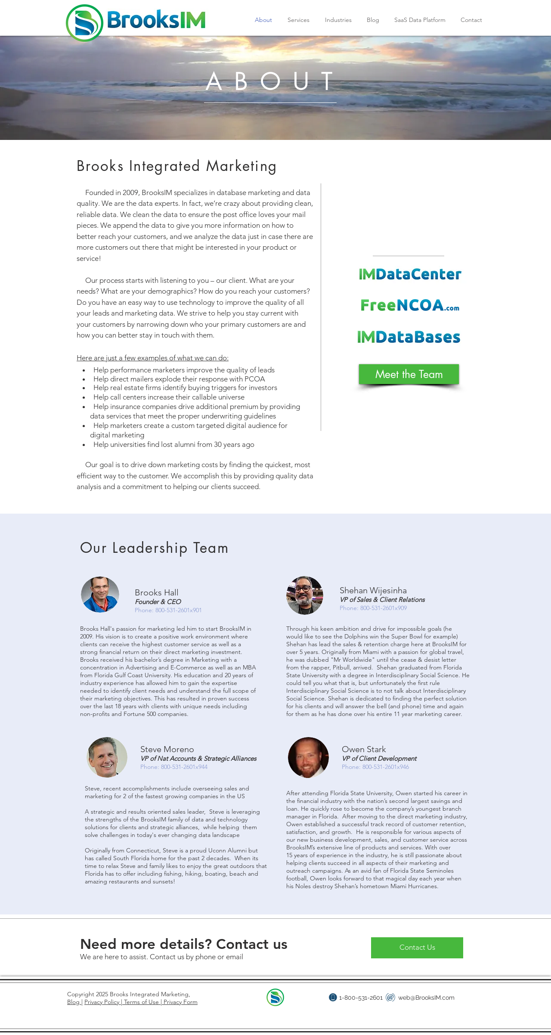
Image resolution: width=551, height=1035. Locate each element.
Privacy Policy (102, 1002)
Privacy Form (180, 1002)
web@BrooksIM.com (426, 997)
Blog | (75, 1002)
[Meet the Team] (409, 374)
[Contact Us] (417, 947)
